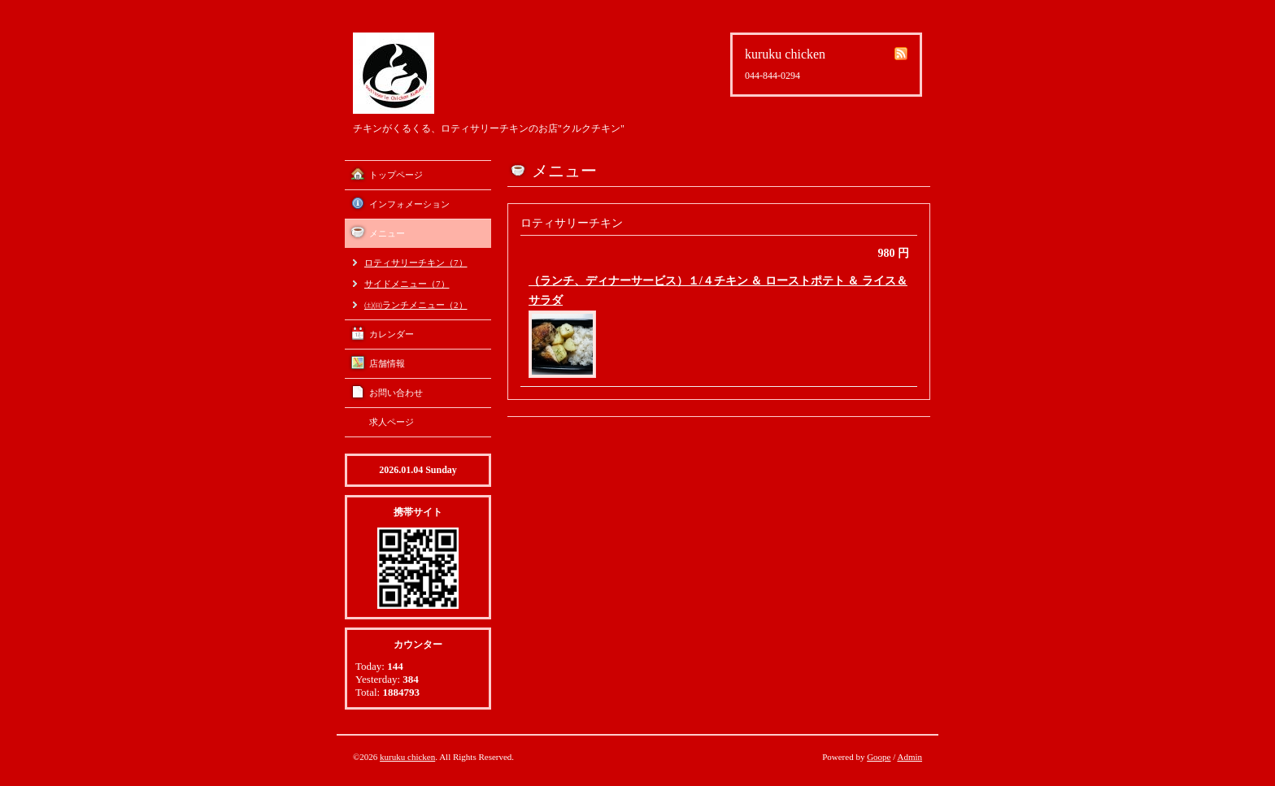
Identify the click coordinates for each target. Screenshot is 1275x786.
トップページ (396, 175)
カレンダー (391, 334)
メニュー (387, 233)
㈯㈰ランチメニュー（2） (416, 305)
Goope (878, 757)
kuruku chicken (407, 757)
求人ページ (391, 422)
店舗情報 (387, 363)
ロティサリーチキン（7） (416, 262)
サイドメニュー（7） (407, 284)
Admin (909, 757)
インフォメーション (409, 204)
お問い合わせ (396, 392)
